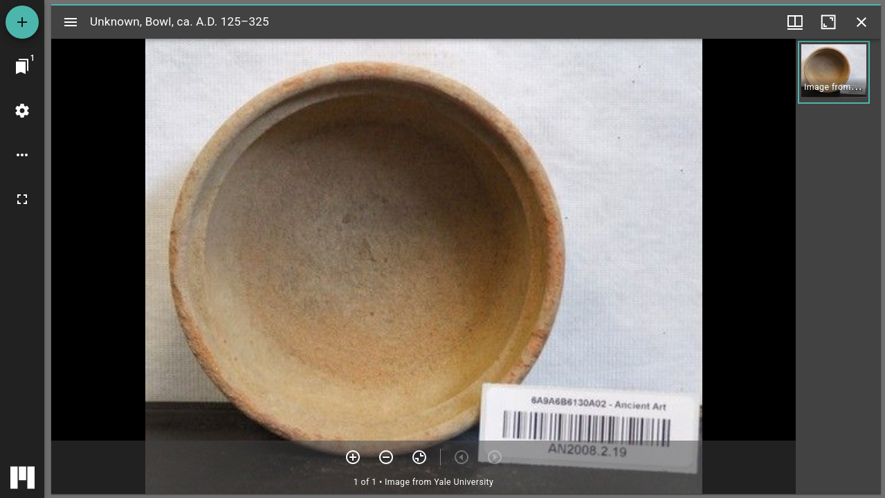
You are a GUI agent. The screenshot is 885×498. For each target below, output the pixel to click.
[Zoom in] (352, 457)
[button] (833, 72)
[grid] (838, 266)
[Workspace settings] (22, 110)
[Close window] (861, 22)
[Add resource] (22, 22)
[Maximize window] (828, 22)
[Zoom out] (386, 457)
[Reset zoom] (419, 457)
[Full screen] (22, 199)
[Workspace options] (22, 155)
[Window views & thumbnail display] (795, 22)
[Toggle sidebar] (70, 22)
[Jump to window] (22, 66)
